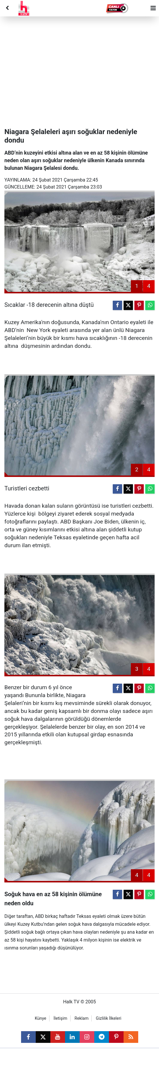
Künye (40, 1018)
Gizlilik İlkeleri (108, 1018)
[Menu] (153, 8)
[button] (117, 8)
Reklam (82, 1018)
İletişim (60, 1018)
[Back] (7, 8)
